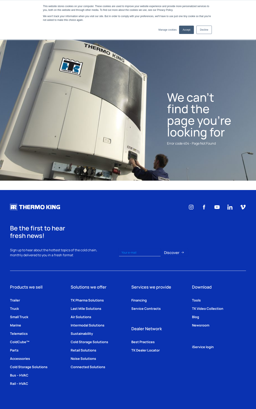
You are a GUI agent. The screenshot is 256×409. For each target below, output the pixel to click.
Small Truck (19, 316)
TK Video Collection (207, 308)
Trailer (15, 300)
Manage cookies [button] (167, 29)
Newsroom (200, 325)
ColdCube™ (19, 341)
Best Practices (143, 341)
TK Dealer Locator (145, 350)
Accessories (20, 358)
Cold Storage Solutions (29, 366)
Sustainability (82, 333)
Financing (139, 300)
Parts (14, 350)
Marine (15, 325)
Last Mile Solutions (86, 308)
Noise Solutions (83, 358)
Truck (14, 308)
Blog (195, 316)
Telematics (19, 333)
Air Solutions (81, 316)
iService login (203, 346)
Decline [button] (204, 29)
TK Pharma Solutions (87, 300)
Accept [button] (186, 29)
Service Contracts (146, 308)
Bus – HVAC (19, 375)
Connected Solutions (88, 366)
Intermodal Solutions (87, 325)
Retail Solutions (83, 350)
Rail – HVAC (19, 383)
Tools (196, 300)
